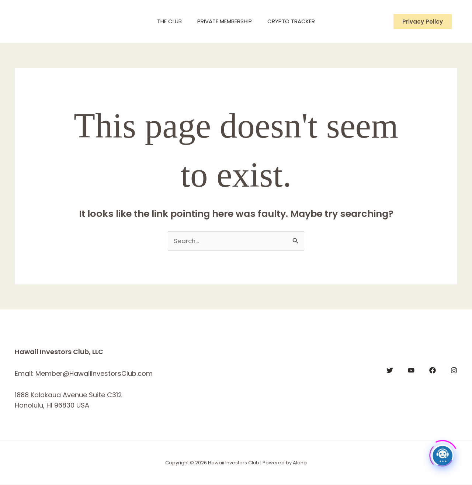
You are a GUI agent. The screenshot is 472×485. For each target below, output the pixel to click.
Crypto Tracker (294, 21)
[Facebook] (432, 370)
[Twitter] (389, 370)
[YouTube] (411, 370)
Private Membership (224, 21)
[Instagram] (454, 370)
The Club (166, 21)
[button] (422, 21)
